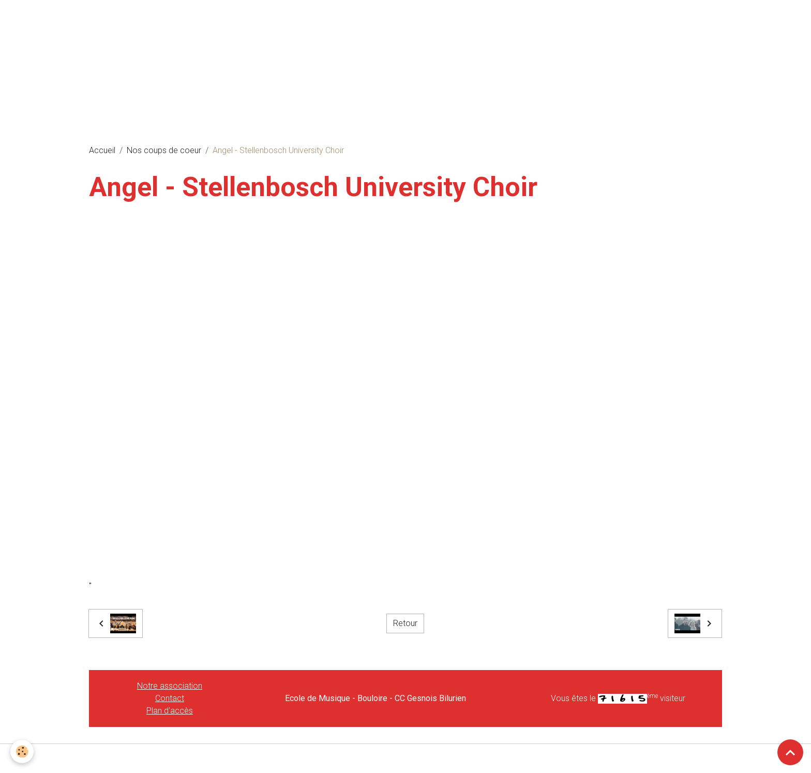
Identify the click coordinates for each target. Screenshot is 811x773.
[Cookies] (22, 751)
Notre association (169, 686)
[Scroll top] (790, 752)
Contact (169, 698)
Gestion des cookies (405, 758)
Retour (405, 623)
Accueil (102, 150)
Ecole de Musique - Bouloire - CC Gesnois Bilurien (375, 698)
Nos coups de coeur (164, 150)
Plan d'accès (169, 711)
